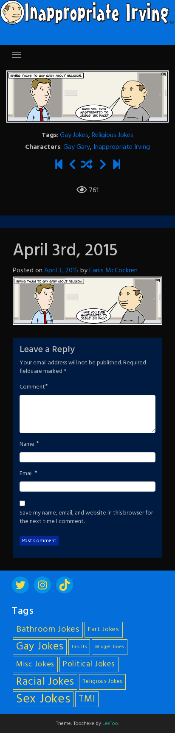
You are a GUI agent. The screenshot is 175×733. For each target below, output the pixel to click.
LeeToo (110, 723)
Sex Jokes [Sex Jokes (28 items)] (43, 699)
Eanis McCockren (113, 270)
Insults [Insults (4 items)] (79, 647)
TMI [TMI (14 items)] (87, 699)
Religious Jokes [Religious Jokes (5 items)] (102, 681)
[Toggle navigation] (16, 54)
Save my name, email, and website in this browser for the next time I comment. (86, 517)
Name (27, 444)
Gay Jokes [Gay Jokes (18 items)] (39, 647)
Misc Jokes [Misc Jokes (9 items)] (35, 664)
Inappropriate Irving (121, 147)
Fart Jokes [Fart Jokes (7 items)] (103, 629)
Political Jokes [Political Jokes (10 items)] (89, 664)
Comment (32, 387)
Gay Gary (76, 147)
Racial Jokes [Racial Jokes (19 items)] (45, 682)
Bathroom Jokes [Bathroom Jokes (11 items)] (47, 629)
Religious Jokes (112, 135)
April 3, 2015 (61, 270)
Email (26, 474)
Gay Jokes (74, 135)
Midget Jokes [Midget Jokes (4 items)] (109, 647)
